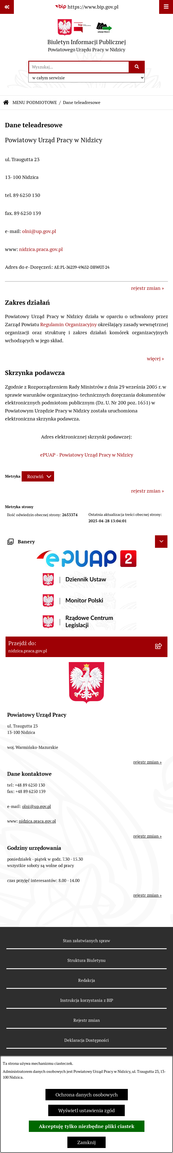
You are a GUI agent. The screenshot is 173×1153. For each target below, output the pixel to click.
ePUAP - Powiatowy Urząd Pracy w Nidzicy (86, 455)
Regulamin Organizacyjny (68, 324)
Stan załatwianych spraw (86, 940)
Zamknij (86, 1142)
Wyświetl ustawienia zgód (86, 1110)
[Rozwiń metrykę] (38, 476)
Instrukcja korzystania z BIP (86, 1000)
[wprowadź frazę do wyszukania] (78, 67)
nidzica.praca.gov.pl (41, 249)
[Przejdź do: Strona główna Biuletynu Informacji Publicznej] (6, 102)
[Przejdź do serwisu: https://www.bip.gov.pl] (86, 7)
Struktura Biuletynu (86, 960)
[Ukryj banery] (161, 541)
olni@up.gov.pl (39, 231)
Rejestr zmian (86, 1020)
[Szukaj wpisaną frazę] (137, 67)
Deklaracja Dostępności (86, 1040)
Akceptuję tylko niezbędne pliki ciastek (86, 1126)
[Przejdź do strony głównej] (86, 37)
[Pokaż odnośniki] (7, 7)
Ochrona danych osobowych (86, 1094)
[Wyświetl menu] (166, 7)
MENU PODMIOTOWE (34, 102)
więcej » (155, 358)
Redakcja (86, 980)
